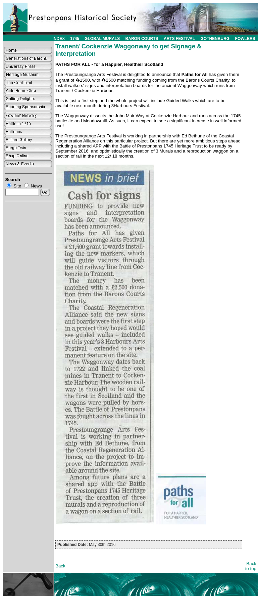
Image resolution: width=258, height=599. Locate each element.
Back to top (250, 566)
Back (60, 565)
